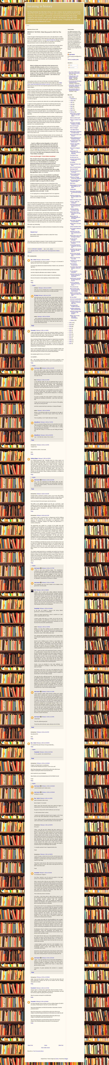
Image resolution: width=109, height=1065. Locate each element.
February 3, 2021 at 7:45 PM (47, 422)
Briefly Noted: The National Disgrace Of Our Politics (75, 217)
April (71, 108)
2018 (70, 326)
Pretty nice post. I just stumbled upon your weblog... (73, 77)
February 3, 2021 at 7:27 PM (48, 568)
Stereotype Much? (74, 169)
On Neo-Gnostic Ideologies (73, 239)
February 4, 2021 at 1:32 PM (46, 798)
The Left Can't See (74, 286)
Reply (32, 282)
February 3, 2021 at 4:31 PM (48, 479)
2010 (70, 337)
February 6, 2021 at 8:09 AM (42, 1001)
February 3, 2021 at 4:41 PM (43, 493)
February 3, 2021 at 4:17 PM (44, 295)
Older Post (61, 1045)
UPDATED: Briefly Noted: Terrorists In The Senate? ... (75, 312)
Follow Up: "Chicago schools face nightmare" (76, 178)
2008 (70, 341)
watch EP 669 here (50, 39)
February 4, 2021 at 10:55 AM (48, 792)
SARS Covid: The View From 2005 (75, 258)
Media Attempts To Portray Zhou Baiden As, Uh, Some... (76, 186)
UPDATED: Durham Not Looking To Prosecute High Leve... (75, 302)
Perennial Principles (74, 125)
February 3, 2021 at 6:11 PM (43, 515)
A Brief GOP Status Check (75, 199)
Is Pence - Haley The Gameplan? (74, 202)
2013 (70, 332)
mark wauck (37, 368)
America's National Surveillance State (74, 209)
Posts (70, 65)
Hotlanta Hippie (34, 458)
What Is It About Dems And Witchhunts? (75, 174)
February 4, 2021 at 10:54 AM (48, 786)
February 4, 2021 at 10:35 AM (43, 977)
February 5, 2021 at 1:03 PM (44, 626)
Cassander (33, 330)
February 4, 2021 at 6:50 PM (46, 824)
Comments (71, 67)
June (71, 104)
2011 (70, 336)
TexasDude (36, 608)
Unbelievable (73, 189)
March (71, 110)
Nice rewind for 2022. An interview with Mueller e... (74, 90)
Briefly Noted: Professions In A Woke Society (75, 132)
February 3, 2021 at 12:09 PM (45, 287)
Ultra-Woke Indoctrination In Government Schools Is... (75, 192)
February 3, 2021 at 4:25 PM (44, 458)
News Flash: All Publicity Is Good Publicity (75, 221)
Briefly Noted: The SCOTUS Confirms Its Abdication (75, 152)
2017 (70, 328)
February (72, 112)
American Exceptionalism (75, 299)
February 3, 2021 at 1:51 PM (48, 368)
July (71, 102)
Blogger (66, 1058)
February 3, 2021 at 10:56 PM (43, 742)
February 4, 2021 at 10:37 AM (46, 752)
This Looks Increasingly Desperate (75, 242)
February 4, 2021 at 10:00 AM (43, 763)
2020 (70, 322)
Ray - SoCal (33, 259)
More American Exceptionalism (74, 264)
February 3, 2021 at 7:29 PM (48, 582)
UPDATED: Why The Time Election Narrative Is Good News (76, 275)
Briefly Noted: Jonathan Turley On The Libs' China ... (75, 115)
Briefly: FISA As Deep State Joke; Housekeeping (74, 317)
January (72, 320)
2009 (70, 339)
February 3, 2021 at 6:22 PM (43, 732)
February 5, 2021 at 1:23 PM (48, 716)
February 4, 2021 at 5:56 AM (42, 590)
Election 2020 (44, 250)
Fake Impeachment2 (52, 250)
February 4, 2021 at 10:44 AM (46, 608)
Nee (35, 590)
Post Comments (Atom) (38, 1051)
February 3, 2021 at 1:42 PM (43, 444)
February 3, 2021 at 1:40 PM (42, 330)
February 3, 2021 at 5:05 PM (44, 316)
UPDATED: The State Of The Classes (75, 261)
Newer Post (30, 1045)
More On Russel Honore (75, 167)
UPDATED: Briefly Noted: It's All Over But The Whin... (75, 206)
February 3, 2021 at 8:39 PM (47, 435)
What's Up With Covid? (75, 117)
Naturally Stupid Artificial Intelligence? (75, 160)
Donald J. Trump (38, 250)
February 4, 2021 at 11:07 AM (42, 988)
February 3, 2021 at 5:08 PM (44, 410)
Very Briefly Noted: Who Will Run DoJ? (75, 141)
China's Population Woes (75, 226)
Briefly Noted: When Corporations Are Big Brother (75, 213)
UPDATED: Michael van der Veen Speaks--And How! (75, 196)
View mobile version (45, 1047)
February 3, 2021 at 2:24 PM (43, 379)
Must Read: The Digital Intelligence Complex (75, 123)
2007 (70, 343)
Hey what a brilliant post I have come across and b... (74, 72)
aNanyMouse (37, 422)
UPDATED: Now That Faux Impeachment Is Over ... (75, 232)
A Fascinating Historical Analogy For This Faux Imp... (75, 246)
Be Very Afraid (73, 297)
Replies (33, 285)
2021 (70, 97)
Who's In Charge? (74, 127)
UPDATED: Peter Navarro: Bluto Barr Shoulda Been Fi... (76, 250)
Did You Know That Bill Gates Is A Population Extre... (75, 254)
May (71, 106)
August (72, 100)
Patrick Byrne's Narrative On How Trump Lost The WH (75, 279)
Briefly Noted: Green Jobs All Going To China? (75, 236)
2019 (70, 324)
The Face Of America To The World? (75, 171)
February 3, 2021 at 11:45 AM (43, 259)
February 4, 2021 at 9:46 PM (46, 854)
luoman (57, 1058)
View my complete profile (73, 59)
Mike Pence (72, 183)
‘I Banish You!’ (33, 232)
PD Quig (36, 295)
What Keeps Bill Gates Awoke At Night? (75, 181)
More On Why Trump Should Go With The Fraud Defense (75, 290)
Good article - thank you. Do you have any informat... (75, 86)
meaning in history (39, 6)
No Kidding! (72, 162)
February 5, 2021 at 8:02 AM (46, 872)
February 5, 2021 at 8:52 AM (48, 957)
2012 (70, 334)
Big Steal (32, 250)
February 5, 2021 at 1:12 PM (48, 691)
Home (27, 25)
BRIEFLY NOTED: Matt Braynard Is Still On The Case (75, 294)
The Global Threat (74, 155)
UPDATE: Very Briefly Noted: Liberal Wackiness (74, 145)
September (72, 98)
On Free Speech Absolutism (73, 272)
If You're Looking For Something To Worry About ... (75, 284)
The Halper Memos (74, 129)
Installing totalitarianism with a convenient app (75, 309)
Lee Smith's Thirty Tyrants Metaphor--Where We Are (75, 268)
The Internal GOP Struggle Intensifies (74, 306)
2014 (70, 330)
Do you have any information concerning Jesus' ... (75, 82)
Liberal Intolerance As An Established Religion (75, 138)
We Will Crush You (74, 157)
